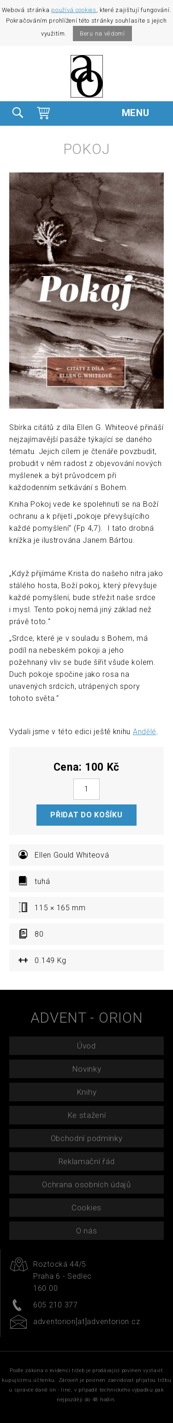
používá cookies (73, 9)
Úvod (86, 1045)
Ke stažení (86, 1115)
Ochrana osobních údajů (86, 1184)
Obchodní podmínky (87, 1138)
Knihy (87, 1092)
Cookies (86, 1207)
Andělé (144, 731)
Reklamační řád (87, 1161)
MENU (143, 112)
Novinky (86, 1068)
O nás (86, 1230)
